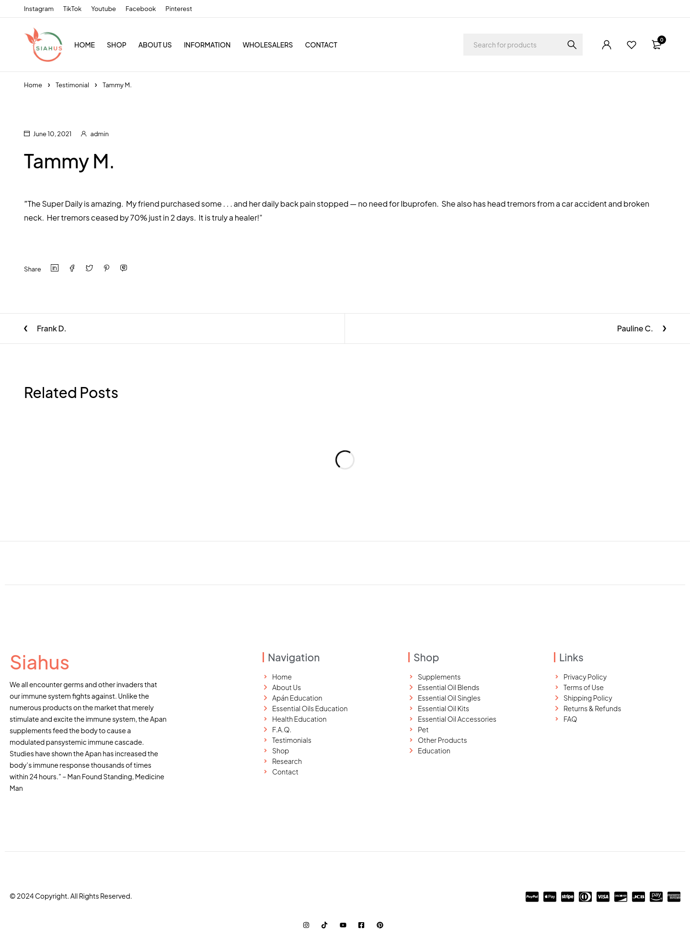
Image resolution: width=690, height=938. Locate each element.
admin (100, 134)
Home (33, 85)
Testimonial (72, 85)
